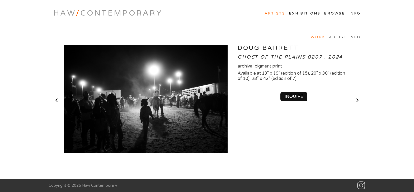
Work (318, 37)
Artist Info (345, 37)
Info (355, 13)
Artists (275, 13)
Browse (334, 13)
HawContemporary (107, 13)
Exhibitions (305, 13)
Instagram (361, 185)
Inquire (294, 96)
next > (357, 100)
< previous (56, 100)
